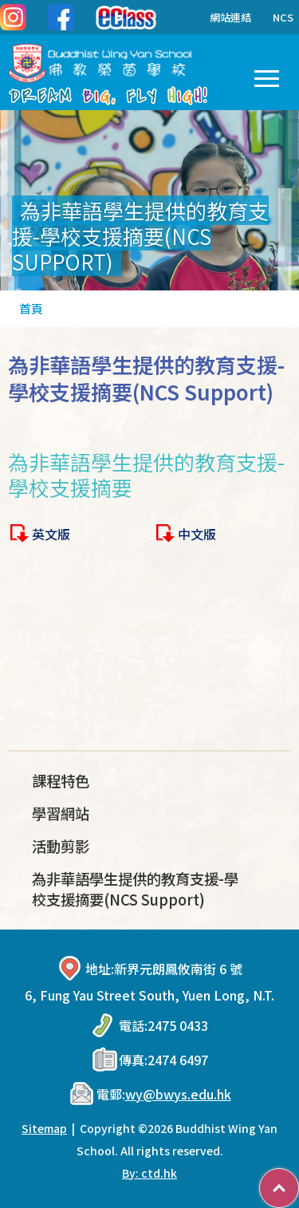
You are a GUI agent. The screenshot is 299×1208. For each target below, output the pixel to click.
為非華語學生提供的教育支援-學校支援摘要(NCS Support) (135, 889)
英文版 (51, 533)
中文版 (197, 533)
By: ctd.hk (149, 1173)
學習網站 (60, 813)
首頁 (31, 308)
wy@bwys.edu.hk (178, 1093)
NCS (283, 17)
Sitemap (44, 1128)
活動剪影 (60, 845)
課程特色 (60, 780)
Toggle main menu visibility (266, 75)
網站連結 (218, 17)
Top (298, 1180)
